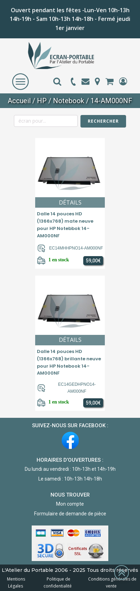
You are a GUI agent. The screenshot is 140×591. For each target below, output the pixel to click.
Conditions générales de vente (111, 582)
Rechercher (103, 121)
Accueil (19, 101)
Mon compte (70, 504)
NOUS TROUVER (70, 495)
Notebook (68, 101)
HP (42, 101)
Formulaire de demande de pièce (70, 513)
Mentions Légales (16, 582)
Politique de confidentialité (58, 582)
